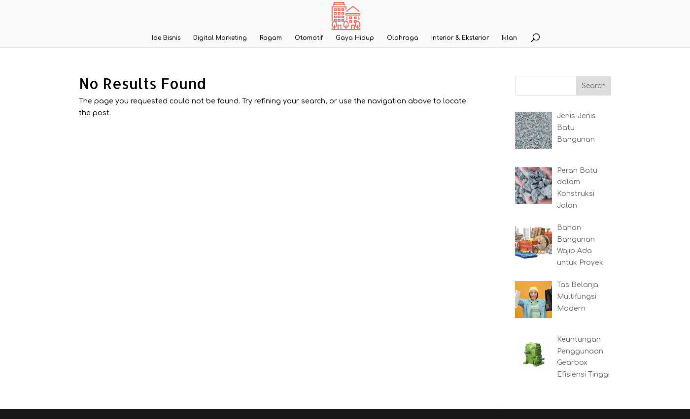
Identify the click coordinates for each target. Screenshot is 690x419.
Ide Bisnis (166, 37)
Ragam (271, 37)
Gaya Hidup (355, 37)
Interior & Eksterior (460, 37)
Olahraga (402, 37)
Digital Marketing (220, 37)
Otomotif (309, 37)
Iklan (509, 37)
